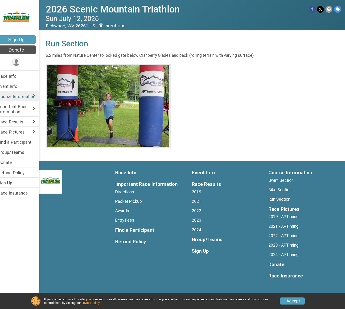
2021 (199, 201)
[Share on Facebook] (312, 9)
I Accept (292, 301)
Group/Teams (17, 152)
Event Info (14, 86)
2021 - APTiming (285, 226)
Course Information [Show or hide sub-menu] (22, 96)
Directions (121, 25)
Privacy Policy (90, 303)
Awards (127, 210)
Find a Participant (20, 142)
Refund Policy (17, 172)
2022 (199, 210)
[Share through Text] (337, 9)
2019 (199, 192)
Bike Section (281, 189)
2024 (199, 230)
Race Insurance (19, 193)
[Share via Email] (329, 9)
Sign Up (22, 39)
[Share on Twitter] (320, 9)
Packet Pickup (133, 201)
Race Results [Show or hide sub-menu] (16, 121)
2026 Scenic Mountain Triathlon (119, 9)
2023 (199, 220)
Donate (22, 50)
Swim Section (282, 180)
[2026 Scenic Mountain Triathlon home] (22, 18)
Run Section (281, 199)
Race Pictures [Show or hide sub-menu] (17, 132)
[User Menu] (22, 62)
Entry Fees (129, 220)
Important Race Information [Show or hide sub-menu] (19, 109)
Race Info (13, 76)
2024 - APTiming (285, 254)
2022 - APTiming (285, 235)
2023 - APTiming (285, 245)
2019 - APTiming (285, 216)
